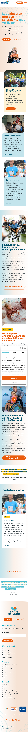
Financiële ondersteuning (9, 691)
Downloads (5, 687)
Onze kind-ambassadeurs (9, 673)
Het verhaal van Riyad (12, 138)
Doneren (4, 649)
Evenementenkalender (8, 653)
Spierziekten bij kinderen (9, 669)
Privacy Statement (7, 697)
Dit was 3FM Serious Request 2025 (13, 91)
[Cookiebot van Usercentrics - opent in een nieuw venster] (20, 348)
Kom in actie (5, 651)
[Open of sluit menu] (25, 2)
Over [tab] (23, 352)
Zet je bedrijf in (6, 655)
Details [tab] (14, 352)
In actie (7, 518)
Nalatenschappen (7, 657)
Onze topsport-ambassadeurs (10, 671)
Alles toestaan (14, 378)
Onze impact (5, 667)
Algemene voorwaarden (9, 699)
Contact (4, 685)
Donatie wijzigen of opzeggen (10, 693)
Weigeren (14, 382)
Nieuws (4, 677)
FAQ (3, 689)
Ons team (5, 675)
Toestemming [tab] (5, 352)
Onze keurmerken (7, 695)
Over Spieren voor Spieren (9, 665)
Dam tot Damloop (10, 522)
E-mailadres (6, 632)
